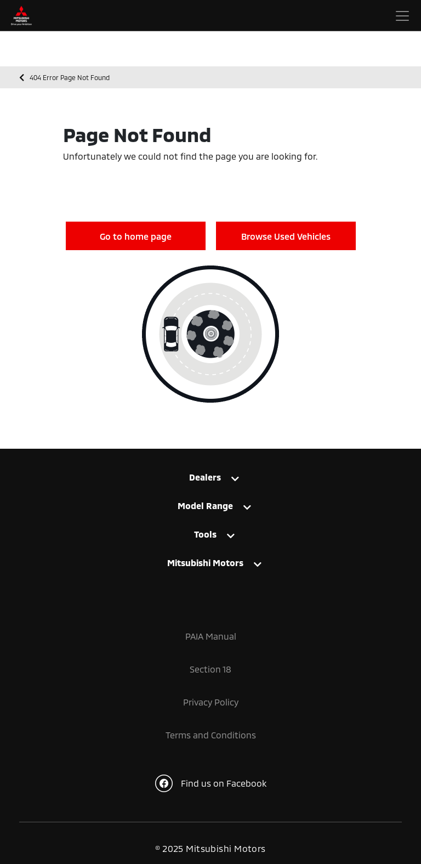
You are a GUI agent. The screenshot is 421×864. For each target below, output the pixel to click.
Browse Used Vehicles (286, 236)
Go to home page (136, 236)
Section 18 (210, 669)
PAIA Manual (210, 636)
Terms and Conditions (211, 735)
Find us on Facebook (210, 783)
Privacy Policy (210, 702)
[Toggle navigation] (402, 16)
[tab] (210, 482)
